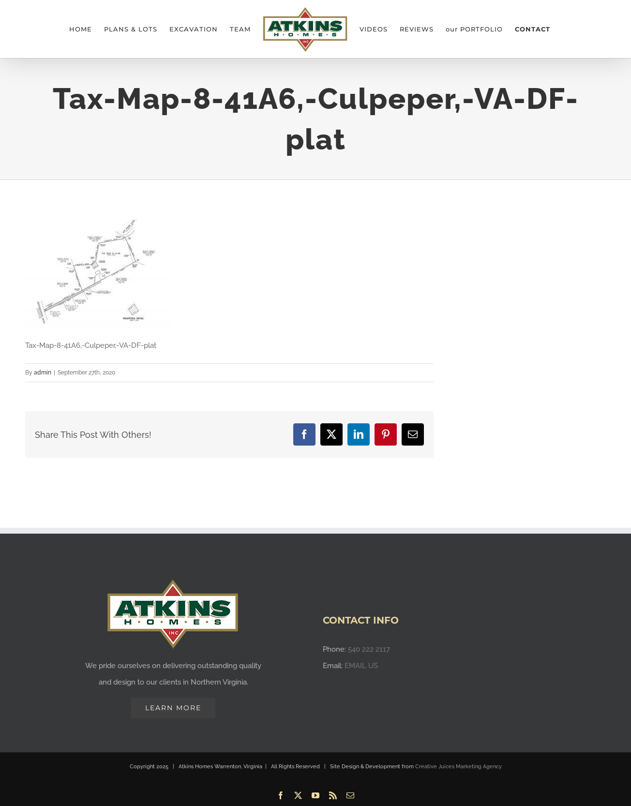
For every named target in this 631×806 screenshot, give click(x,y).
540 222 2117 (369, 643)
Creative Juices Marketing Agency (458, 761)
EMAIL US (361, 660)
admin (42, 372)
